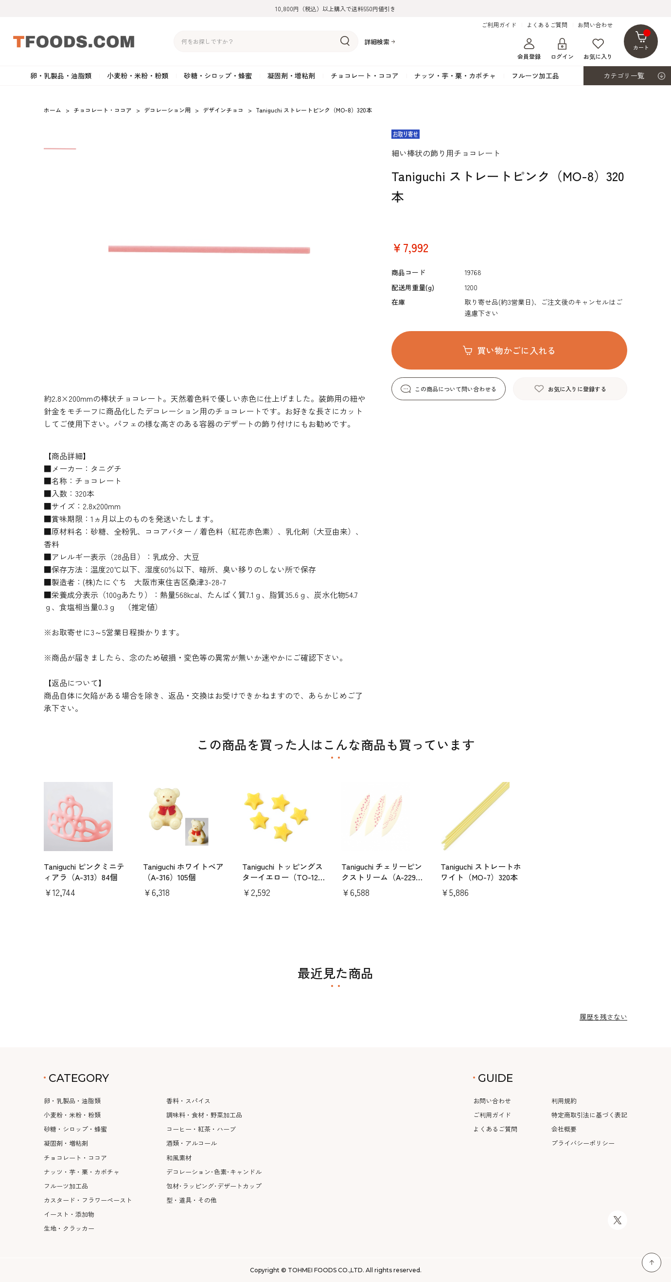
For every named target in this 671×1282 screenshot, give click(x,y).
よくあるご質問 (547, 25)
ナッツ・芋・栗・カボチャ (455, 75)
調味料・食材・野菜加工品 (204, 1114)
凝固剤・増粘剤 (291, 75)
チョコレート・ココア (365, 75)
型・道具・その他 (191, 1200)
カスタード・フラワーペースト (88, 1200)
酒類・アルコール (191, 1143)
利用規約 (564, 1100)
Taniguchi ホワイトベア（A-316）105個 (183, 871)
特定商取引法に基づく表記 (589, 1114)
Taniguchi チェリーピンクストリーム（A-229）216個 (382, 877)
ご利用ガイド (498, 25)
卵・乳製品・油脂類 (60, 75)
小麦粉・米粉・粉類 (137, 75)
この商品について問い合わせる (455, 389)
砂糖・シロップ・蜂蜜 (218, 75)
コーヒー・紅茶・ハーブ (201, 1128)
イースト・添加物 (69, 1214)
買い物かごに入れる (516, 350)
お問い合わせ (595, 25)
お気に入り (598, 49)
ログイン (562, 49)
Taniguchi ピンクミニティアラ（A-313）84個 (84, 871)
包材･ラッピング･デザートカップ (214, 1185)
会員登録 (529, 49)
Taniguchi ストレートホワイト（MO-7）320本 (481, 871)
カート (642, 40)
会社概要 (564, 1128)
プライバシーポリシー (583, 1143)
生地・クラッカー (69, 1228)
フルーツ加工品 (535, 75)
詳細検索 (376, 41)
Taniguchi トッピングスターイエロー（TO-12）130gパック (284, 877)
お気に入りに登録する (577, 389)
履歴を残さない (603, 1017)
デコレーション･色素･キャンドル (214, 1171)
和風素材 (179, 1157)
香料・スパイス (188, 1100)
